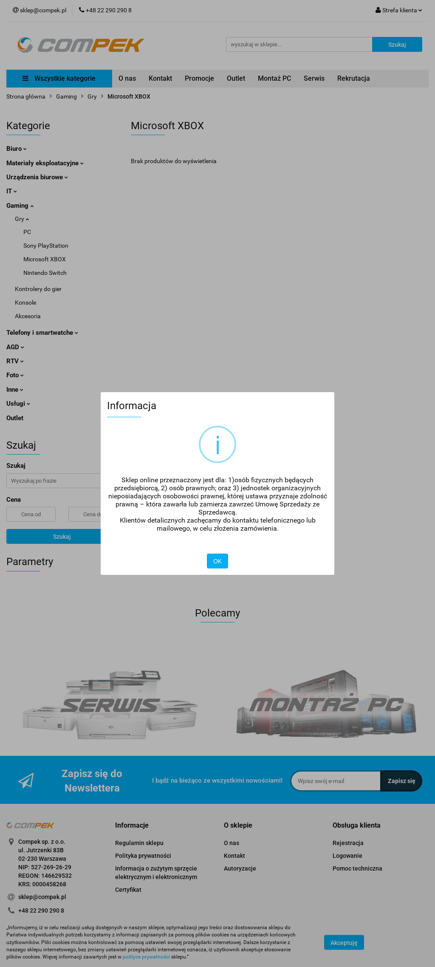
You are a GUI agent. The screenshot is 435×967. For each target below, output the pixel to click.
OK (217, 561)
